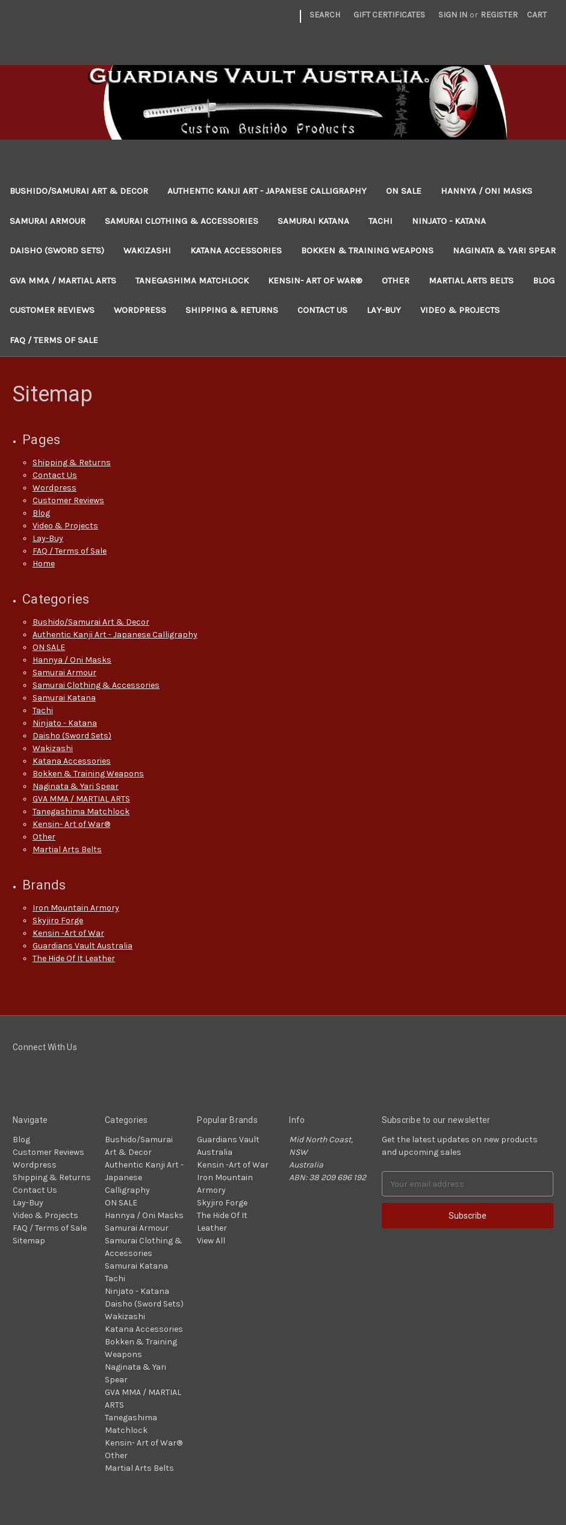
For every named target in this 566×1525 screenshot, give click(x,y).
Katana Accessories (236, 250)
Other (395, 280)
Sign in (452, 15)
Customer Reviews (52, 310)
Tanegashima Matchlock (192, 280)
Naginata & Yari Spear (504, 250)
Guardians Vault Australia (82, 946)
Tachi (381, 220)
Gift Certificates (389, 15)
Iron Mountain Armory (76, 908)
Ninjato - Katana (449, 220)
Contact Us (322, 310)
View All (211, 1241)
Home (44, 563)
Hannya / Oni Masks (486, 190)
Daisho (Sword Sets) (57, 250)
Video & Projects (460, 310)
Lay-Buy (384, 310)
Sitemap (29, 1241)
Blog (544, 280)
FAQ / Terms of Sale (54, 340)
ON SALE (403, 190)
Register (499, 15)
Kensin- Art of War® (315, 280)
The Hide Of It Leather (74, 958)
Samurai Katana (313, 220)
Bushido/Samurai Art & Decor (79, 190)
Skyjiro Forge (58, 920)
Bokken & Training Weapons (367, 250)
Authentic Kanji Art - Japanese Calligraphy (267, 190)
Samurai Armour (48, 220)
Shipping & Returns (231, 310)
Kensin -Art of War (68, 933)
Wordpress (140, 310)
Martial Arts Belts (471, 280)
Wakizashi (147, 250)
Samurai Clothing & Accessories (181, 220)
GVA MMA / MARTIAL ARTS (63, 280)
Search (324, 15)
